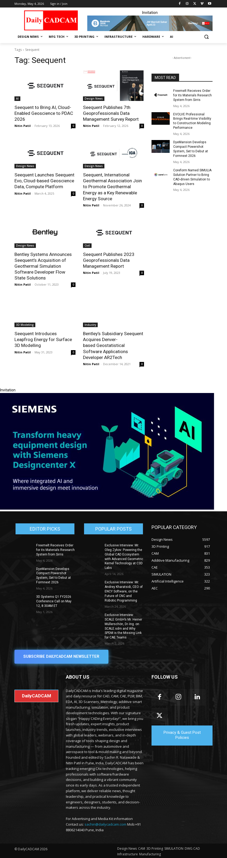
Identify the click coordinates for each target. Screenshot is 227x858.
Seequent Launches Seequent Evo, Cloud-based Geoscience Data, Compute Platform (44, 180)
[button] (206, 37)
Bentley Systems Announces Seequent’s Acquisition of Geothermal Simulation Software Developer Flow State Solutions (42, 265)
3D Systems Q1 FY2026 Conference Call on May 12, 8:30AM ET (53, 600)
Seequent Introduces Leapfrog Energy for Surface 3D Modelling (43, 339)
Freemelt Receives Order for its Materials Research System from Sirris (192, 95)
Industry (90, 324)
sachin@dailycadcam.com (105, 823)
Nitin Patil (22, 126)
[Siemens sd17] (107, 508)
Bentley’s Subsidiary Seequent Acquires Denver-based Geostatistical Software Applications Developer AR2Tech (113, 345)
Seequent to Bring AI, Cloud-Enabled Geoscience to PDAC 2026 (43, 113)
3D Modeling (25, 324)
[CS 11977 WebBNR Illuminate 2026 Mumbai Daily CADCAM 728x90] (150, 23)
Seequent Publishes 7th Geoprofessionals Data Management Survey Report (110, 113)
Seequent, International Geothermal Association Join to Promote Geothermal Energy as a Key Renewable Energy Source (112, 186)
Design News (94, 98)
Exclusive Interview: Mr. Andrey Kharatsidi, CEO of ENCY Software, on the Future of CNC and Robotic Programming (124, 591)
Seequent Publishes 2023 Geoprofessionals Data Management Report (108, 260)
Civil (87, 245)
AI (17, 98)
